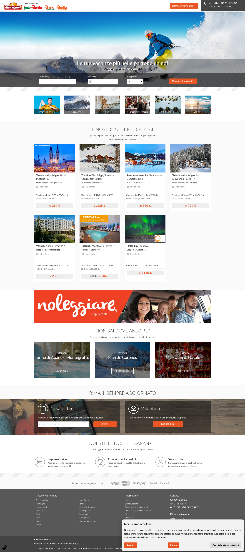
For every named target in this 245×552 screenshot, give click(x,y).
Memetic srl (39, 543)
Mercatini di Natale (87, 507)
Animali (39, 525)
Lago (38, 521)
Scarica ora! (167, 424)
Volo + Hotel (41, 507)
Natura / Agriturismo (88, 521)
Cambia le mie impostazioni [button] (225, 545)
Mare (38, 518)
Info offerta (45, 187)
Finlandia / (138, 245)
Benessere (83, 514)
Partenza (92, 77)
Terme (81, 504)
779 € (190, 205)
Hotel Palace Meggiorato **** (50, 249)
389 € (54, 205)
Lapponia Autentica (136, 249)
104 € (100, 276)
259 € (54, 276)
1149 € (145, 272)
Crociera (39, 511)
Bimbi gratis (84, 518)
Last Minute (84, 500)
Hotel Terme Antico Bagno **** (187, 182)
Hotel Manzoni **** (90, 249)
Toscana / (99, 245)
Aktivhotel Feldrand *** (92, 182)
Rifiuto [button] (173, 545)
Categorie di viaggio (182, 6)
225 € (99, 205)
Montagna (40, 504)
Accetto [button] (130, 545)
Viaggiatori (132, 77)
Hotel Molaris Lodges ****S (49, 182)
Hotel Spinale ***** (136, 182)
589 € (145, 205)
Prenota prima (42, 500)
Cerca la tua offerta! (183, 81)
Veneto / (50, 245)
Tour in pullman (85, 511)
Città (38, 514)
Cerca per (54, 77)
